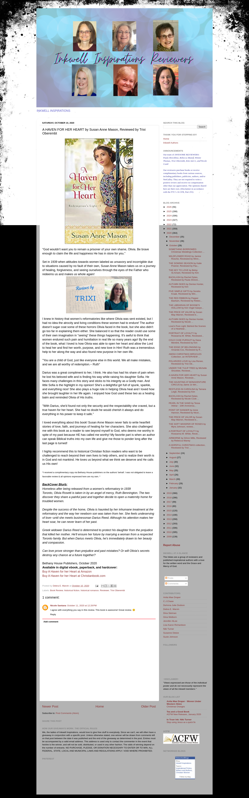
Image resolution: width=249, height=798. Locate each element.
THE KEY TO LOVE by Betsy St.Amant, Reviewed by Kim (184, 271)
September (175, 453)
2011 (169, 528)
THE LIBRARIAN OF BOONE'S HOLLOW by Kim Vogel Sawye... (186, 306)
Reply (53, 614)
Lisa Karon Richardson (174, 625)
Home (100, 706)
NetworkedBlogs (182, 758)
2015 (169, 510)
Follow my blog (185, 777)
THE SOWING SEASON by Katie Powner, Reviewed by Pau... (185, 264)
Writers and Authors (184, 770)
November (174, 241)
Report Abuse (171, 545)
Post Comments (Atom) (67, 713)
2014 (169, 515)
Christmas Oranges (176, 706)
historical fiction (71, 590)
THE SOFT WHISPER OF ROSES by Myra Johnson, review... (187, 425)
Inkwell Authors (170, 143)
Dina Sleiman (169, 613)
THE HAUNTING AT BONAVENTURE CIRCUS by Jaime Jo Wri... (187, 383)
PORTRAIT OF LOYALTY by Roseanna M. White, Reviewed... (186, 334)
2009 (169, 536)
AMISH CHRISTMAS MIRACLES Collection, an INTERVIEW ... (185, 355)
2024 (169, 215)
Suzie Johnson (170, 637)
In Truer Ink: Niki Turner (179, 719)
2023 (169, 220)
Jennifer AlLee (170, 621)
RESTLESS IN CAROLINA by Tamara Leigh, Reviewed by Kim (187, 390)
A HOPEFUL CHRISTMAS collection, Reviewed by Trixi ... (187, 446)
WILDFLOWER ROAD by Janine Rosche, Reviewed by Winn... (185, 257)
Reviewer (104, 590)
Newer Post (50, 706)
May (171, 470)
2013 (169, 519)
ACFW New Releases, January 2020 (184, 714)
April (171, 474)
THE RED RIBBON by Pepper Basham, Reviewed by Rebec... (185, 299)
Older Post (148, 706)
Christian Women (183, 772)
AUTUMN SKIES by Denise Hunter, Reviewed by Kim (186, 285)
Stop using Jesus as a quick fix (181, 722)
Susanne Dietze (171, 633)
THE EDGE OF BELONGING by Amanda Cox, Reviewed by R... (185, 348)
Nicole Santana (58, 605)
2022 (169, 224)
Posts (169, 578)
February (174, 483)
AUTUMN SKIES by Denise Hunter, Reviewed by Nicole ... (186, 320)
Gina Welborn (170, 617)
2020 (169, 233)
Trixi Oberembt (117, 590)
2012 (169, 523)
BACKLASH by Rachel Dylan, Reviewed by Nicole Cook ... (184, 397)
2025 (169, 211)
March (172, 479)
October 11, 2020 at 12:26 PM (82, 605)
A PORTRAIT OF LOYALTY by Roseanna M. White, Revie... (184, 432)
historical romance (90, 590)
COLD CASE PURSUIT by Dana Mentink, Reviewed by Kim (185, 341)
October (173, 245)
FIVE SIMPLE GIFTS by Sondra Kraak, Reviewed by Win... (184, 292)
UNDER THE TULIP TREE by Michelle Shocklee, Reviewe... (188, 369)
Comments (172, 583)
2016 (169, 506)
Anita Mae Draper (172, 597)
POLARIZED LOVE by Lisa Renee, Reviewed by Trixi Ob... (186, 362)
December (174, 236)
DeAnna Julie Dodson (174, 605)
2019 (169, 493)
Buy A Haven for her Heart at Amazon (67, 571)
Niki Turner (168, 629)
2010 (169, 532)
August (173, 457)
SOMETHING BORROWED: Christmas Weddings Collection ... (187, 250)
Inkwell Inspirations (183, 763)
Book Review (56, 590)
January (173, 487)
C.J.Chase (168, 601)
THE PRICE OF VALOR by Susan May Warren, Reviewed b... (185, 313)
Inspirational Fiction (184, 768)
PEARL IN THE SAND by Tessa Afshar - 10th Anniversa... (184, 404)
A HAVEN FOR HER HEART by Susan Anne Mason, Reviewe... (188, 376)
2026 (169, 207)
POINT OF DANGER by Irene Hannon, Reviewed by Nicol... (184, 411)
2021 (169, 228)
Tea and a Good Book (178, 711)
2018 (169, 497)
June (172, 466)
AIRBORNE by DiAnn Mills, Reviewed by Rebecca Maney (187, 439)
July (171, 462)
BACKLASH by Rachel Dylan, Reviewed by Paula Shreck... (184, 278)
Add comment (50, 621)
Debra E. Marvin (171, 609)
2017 (169, 502)
